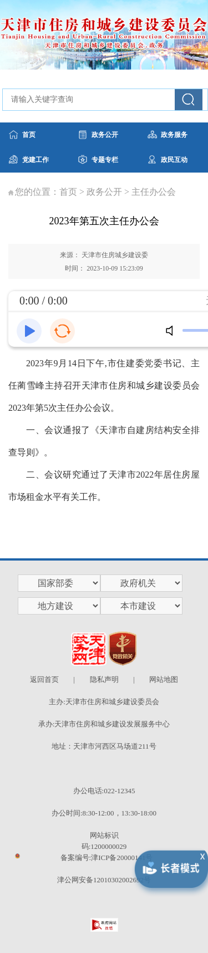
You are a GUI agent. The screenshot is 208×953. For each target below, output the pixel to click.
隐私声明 (104, 679)
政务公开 (104, 192)
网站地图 (163, 679)
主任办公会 (153, 192)
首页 (68, 192)
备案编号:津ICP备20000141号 (106, 857)
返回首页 (44, 679)
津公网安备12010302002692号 (104, 880)
